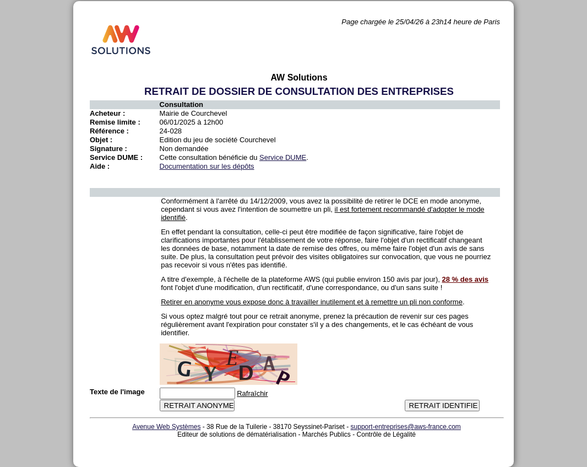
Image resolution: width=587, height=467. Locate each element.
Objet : (101, 140)
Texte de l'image (117, 392)
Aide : (100, 166)
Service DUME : (116, 157)
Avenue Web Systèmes (166, 427)
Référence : (109, 131)
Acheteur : (107, 113)
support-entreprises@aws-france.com (406, 427)
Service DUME (282, 157)
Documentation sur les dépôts (207, 166)
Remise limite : (115, 122)
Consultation (181, 104)
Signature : (108, 148)
